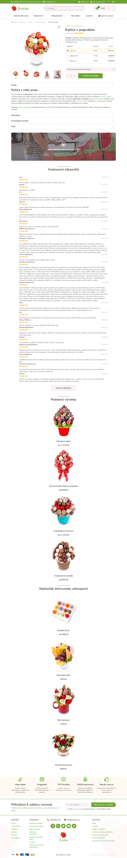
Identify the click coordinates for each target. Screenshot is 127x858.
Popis (14, 85)
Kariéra (14, 832)
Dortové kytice (40, 22)
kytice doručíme (24, 107)
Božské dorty (64, 630)
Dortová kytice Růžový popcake (63, 486)
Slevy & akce (105, 16)
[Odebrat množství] (67, 75)
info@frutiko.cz (49, 2)
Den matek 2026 (21, 16)
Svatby (89, 16)
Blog (94, 823)
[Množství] (71, 75)
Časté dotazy (34, 829)
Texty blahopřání (98, 838)
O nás (13, 823)
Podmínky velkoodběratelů (102, 832)
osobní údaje (78, 809)
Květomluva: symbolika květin (103, 841)
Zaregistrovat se (97, 2)
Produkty (40, 16)
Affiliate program (98, 829)
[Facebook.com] (53, 826)
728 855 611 (26, 2)
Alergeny (15, 115)
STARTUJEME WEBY (107, 855)
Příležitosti (59, 16)
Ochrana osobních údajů (36, 838)
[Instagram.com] (58, 826)
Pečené (30, 22)
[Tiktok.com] (74, 826)
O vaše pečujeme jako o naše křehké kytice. (89, 809)
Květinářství (15, 826)
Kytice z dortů (105, 96)
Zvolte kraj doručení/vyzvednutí (79, 69)
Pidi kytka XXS (63, 675)
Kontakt (14, 835)
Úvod (14, 22)
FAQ (13, 126)
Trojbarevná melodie (63, 576)
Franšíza (95, 826)
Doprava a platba (36, 823)
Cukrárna (14, 829)
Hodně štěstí (82, 101)
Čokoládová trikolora (63, 531)
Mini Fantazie (63, 720)
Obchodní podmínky (33, 833)
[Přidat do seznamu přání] (58, 27)
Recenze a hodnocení (100, 835)
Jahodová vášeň (63, 441)
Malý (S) (73, 51)
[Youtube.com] (68, 826)
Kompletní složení (19, 120)
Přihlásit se (83, 2)
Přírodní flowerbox (63, 765)
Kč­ (113, 2)
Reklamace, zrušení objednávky (36, 846)
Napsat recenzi (63, 388)
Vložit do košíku (90, 76)
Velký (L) (73, 61)
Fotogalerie (15, 838)
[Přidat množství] (74, 75)
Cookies (32, 842)
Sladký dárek (98, 99)
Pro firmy (75, 16)
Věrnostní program (36, 826)
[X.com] (63, 826)
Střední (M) (74, 56)
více (75, 42)
